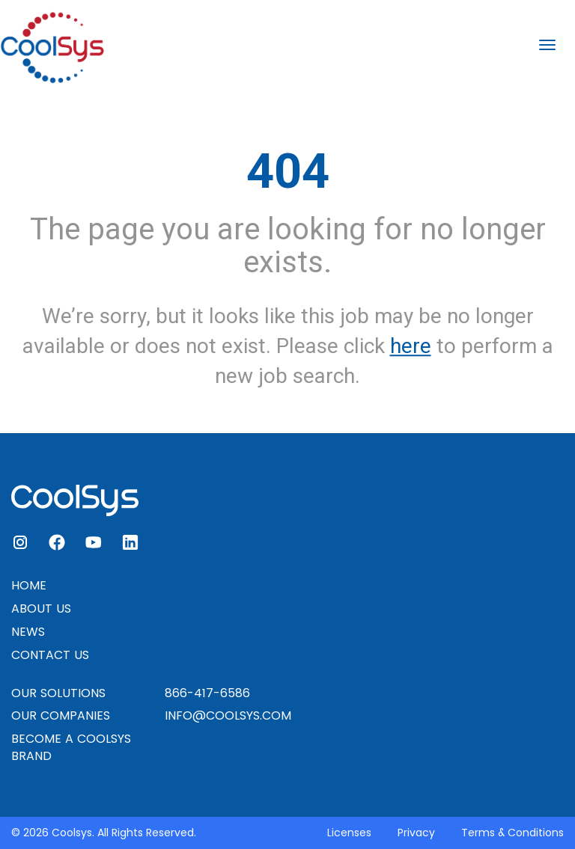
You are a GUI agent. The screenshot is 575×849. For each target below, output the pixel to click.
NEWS (28, 631)
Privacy (416, 832)
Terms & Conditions (512, 832)
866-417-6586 (207, 693)
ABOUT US (41, 608)
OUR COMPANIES (60, 715)
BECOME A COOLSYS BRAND (71, 747)
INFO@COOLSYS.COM (228, 715)
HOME (28, 585)
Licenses (349, 832)
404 (287, 171)
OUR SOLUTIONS (58, 693)
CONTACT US (50, 654)
